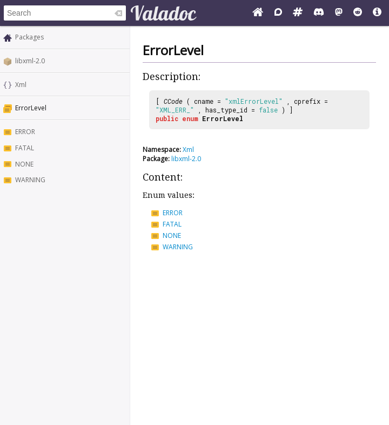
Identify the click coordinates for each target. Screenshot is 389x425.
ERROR (25, 131)
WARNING (30, 179)
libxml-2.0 (30, 60)
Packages (29, 37)
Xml (20, 84)
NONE (24, 164)
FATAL (24, 147)
